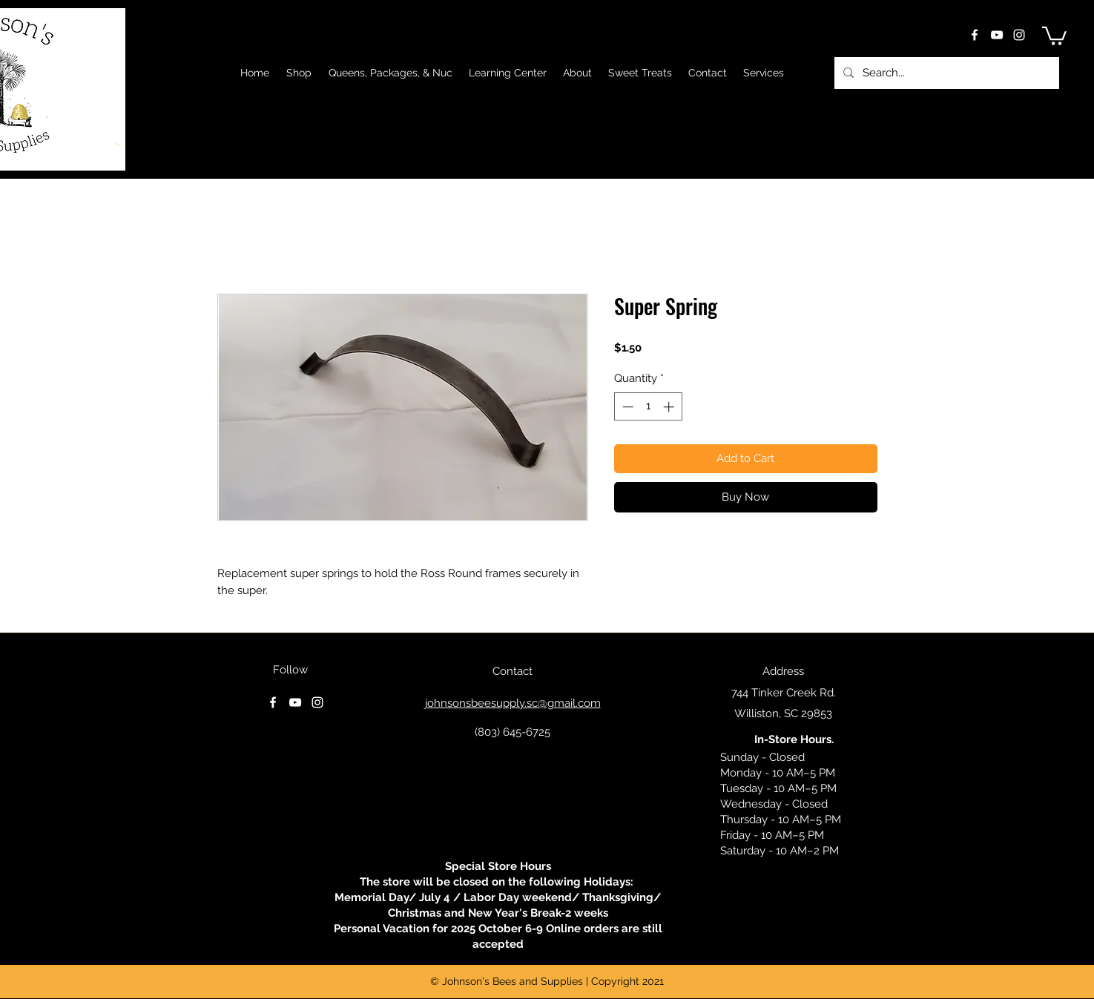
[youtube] (996, 34)
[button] (1054, 34)
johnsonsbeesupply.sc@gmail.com (513, 703)
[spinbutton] (648, 407)
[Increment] (670, 407)
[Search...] (945, 73)
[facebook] (974, 34)
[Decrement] (626, 407)
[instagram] (1019, 34)
